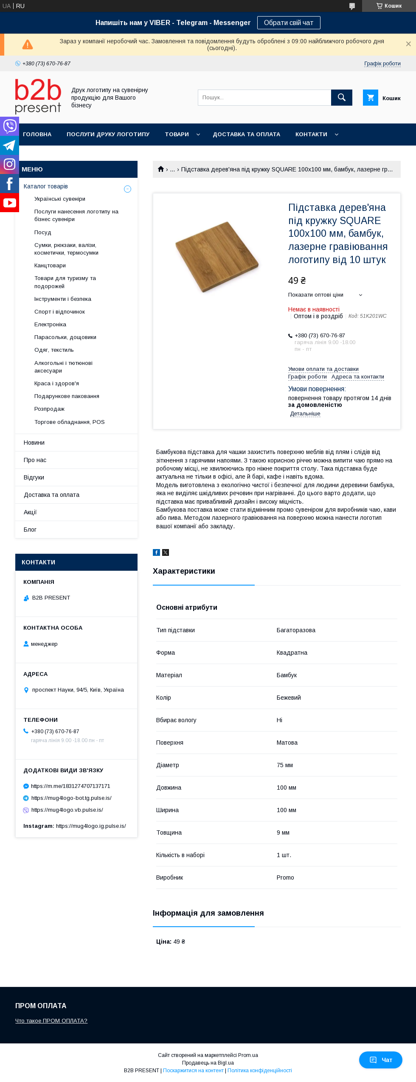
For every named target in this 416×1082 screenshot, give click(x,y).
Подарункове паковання (66, 396)
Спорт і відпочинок (59, 311)
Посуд (42, 232)
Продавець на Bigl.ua (208, 1063)
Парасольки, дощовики (65, 337)
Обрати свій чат (289, 22)
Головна (37, 134)
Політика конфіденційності (260, 1071)
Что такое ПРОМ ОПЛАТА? (51, 1021)
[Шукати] (341, 98)
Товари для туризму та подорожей (65, 282)
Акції (30, 512)
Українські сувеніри (59, 199)
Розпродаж (49, 409)
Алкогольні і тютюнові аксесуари (63, 367)
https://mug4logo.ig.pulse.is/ (91, 826)
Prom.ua (248, 1055)
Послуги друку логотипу (108, 134)
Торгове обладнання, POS (69, 422)
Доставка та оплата (246, 134)
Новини (34, 442)
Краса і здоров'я (56, 383)
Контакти (311, 134)
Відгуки (34, 477)
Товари (177, 134)
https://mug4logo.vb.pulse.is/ (67, 810)
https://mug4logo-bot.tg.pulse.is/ (71, 798)
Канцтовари (50, 265)
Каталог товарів (46, 186)
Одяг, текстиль (54, 350)
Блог (30, 529)
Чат (380, 1060)
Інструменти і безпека (62, 299)
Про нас (35, 460)
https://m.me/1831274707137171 (70, 786)
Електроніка (50, 324)
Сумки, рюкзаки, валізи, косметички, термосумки (66, 249)
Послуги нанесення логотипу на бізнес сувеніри (76, 215)
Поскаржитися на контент (193, 1071)
